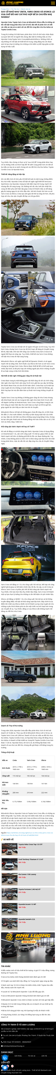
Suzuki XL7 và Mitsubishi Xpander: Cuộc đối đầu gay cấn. (23, 992)
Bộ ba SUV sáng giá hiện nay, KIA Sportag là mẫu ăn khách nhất (25, 1010)
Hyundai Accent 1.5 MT (27, 904)
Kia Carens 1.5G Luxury (27, 874)
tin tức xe (15, 9)
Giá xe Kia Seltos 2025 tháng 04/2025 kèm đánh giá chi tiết (23, 977)
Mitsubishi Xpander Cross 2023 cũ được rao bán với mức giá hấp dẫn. (27, 1000)
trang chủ (5, 9)
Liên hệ (44, 1056)
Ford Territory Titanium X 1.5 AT (31, 859)
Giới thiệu (18, 1056)
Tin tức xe (31, 1056)
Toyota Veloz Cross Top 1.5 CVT (30, 844)
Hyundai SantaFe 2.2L (27, 919)
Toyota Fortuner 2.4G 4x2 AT (29, 889)
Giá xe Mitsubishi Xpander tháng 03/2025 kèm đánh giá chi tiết (25, 996)
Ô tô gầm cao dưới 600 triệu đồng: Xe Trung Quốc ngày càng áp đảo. (27, 981)
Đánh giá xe (25, 9)
